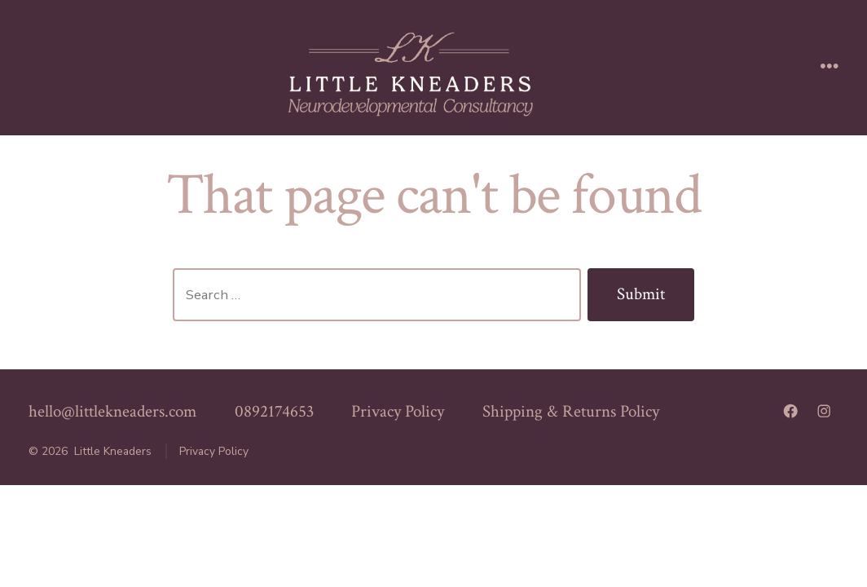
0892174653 (274, 411)
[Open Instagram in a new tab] (823, 411)
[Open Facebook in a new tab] (790, 411)
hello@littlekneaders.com (112, 411)
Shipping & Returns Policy (570, 411)
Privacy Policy (397, 411)
